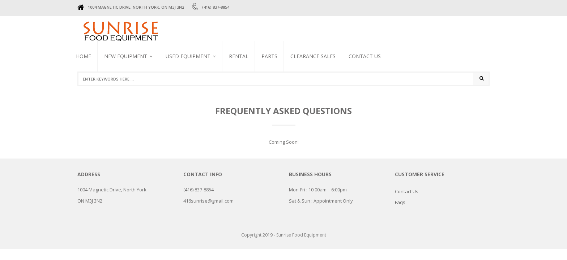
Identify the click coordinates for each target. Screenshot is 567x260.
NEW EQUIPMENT (125, 56)
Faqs (400, 202)
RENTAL (238, 56)
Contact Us (365, 56)
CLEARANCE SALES (313, 56)
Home (83, 56)
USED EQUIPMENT (188, 56)
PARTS (269, 56)
